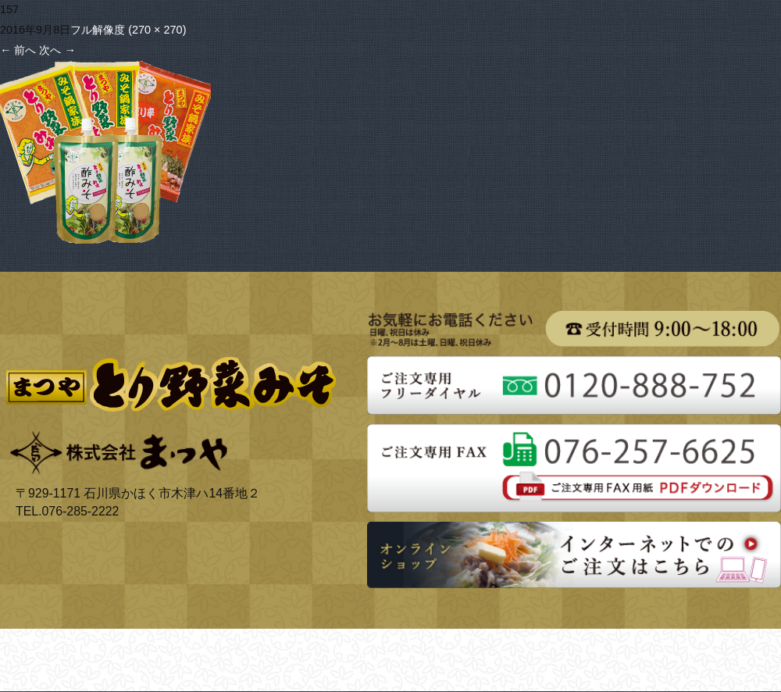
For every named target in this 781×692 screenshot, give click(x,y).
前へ (18, 50)
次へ (57, 50)
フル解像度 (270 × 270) (128, 29)
